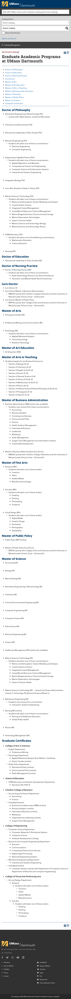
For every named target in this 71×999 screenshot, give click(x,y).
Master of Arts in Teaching (16, 88)
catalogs (15, 996)
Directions (7, 962)
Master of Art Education (15, 85)
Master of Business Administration (19, 91)
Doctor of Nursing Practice (16, 75)
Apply (40, 973)
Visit (39, 976)
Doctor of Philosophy (14, 69)
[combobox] (35, 12)
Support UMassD (43, 966)
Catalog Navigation (12, 45)
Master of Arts (11, 82)
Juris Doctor (10, 78)
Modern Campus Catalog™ (51, 996)
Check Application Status (46, 983)
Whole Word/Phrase (12, 33)
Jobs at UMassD (8, 966)
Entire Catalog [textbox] (9, 22)
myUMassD (42, 962)
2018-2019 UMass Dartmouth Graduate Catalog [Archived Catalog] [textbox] (30, 12)
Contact (6, 976)
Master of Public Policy (14, 97)
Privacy (6, 973)
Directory (41, 969)
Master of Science (12, 100)
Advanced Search (9, 38)
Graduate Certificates (14, 103)
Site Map (6, 969)
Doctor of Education (13, 72)
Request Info (42, 979)
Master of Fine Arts (13, 94)
